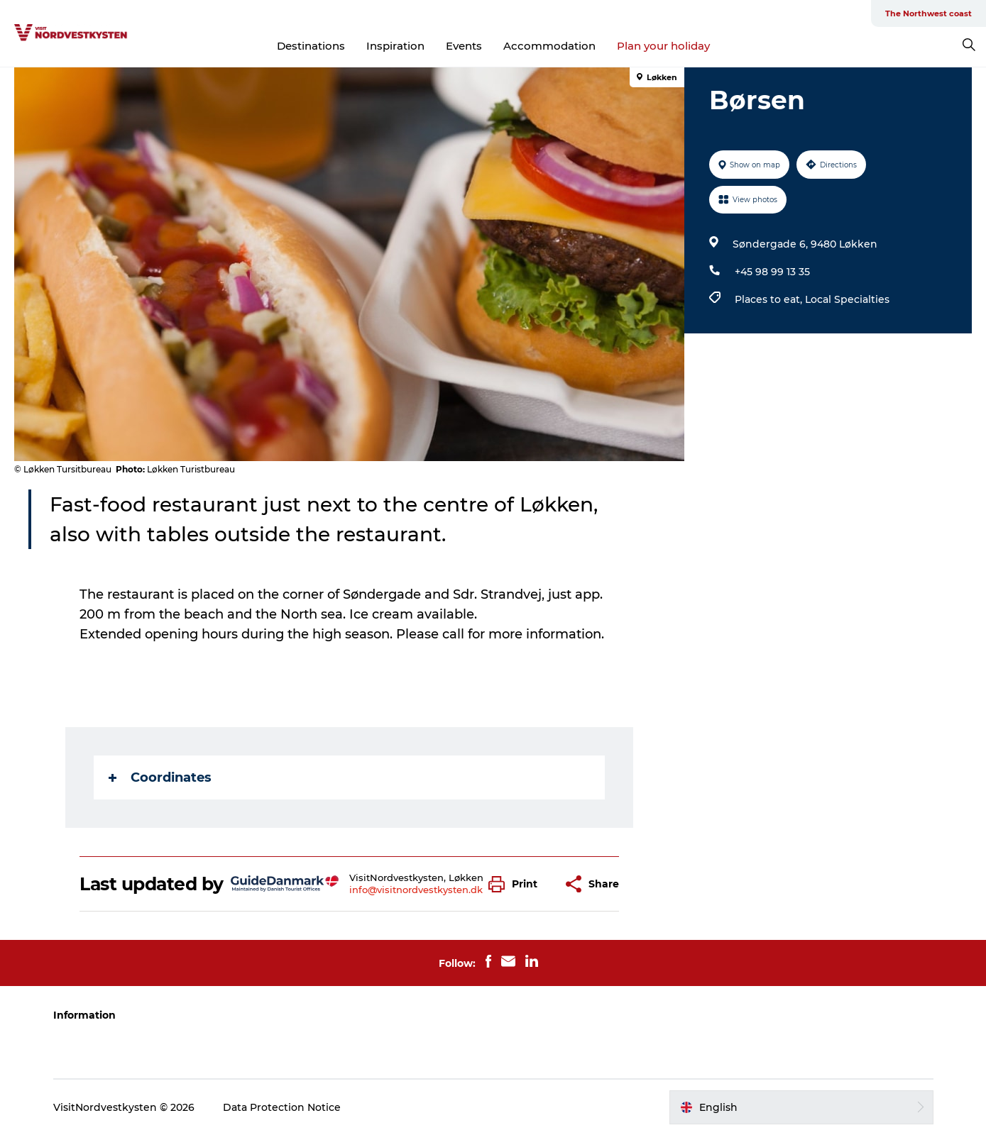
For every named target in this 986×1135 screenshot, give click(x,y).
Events (464, 45)
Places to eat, (770, 299)
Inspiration (395, 45)
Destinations (311, 45)
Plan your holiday (663, 45)
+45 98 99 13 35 (772, 271)
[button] (516, 884)
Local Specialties (847, 299)
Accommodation (549, 45)
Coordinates (160, 777)
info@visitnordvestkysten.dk (416, 889)
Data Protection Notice (282, 1107)
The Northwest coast (928, 13)
